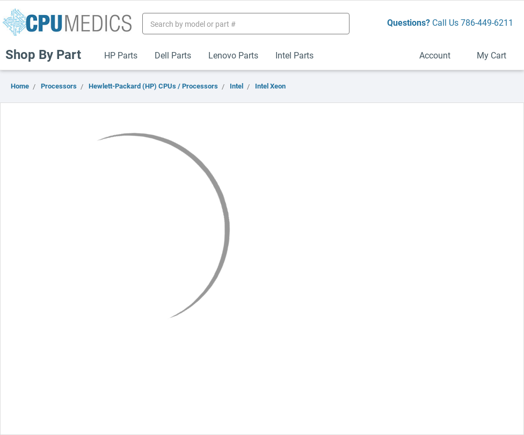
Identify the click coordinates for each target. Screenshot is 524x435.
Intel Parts (294, 55)
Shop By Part (47, 54)
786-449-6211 (487, 22)
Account (439, 55)
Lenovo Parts (233, 55)
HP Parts (120, 55)
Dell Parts (173, 55)
